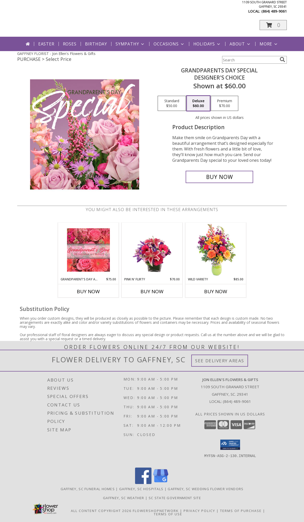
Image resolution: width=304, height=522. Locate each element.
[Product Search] (249, 59)
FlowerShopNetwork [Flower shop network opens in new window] (156, 510)
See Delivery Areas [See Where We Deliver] (219, 361)
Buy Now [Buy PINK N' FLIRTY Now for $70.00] (152, 291)
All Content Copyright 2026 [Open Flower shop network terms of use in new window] (101, 510)
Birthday (96, 44)
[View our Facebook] (143, 482)
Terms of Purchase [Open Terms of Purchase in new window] (241, 510)
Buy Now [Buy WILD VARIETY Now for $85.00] (215, 291)
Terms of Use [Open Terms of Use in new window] (168, 514)
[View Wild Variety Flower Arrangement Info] (215, 250)
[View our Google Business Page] (161, 482)
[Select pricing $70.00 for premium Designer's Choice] (224, 103)
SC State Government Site (175, 498)
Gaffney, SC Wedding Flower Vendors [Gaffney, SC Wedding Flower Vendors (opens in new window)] (205, 489)
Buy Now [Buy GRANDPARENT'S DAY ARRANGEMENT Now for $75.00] (88, 291)
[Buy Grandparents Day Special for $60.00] (219, 177)
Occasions (169, 44)
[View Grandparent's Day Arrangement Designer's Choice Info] (88, 250)
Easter (46, 44)
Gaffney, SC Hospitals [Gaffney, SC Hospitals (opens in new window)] (141, 489)
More (269, 44)
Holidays (207, 44)
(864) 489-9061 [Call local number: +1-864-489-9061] (274, 11)
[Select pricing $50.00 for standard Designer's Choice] (172, 103)
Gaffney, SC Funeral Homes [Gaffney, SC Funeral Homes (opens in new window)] (88, 489)
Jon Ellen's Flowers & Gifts (98, 20)
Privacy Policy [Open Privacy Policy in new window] (199, 510)
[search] (282, 59)
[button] (273, 25)
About (240, 44)
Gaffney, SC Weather (123, 498)
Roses (70, 44)
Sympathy (130, 44)
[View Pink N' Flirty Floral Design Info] (152, 250)
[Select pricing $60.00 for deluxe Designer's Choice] (198, 103)
